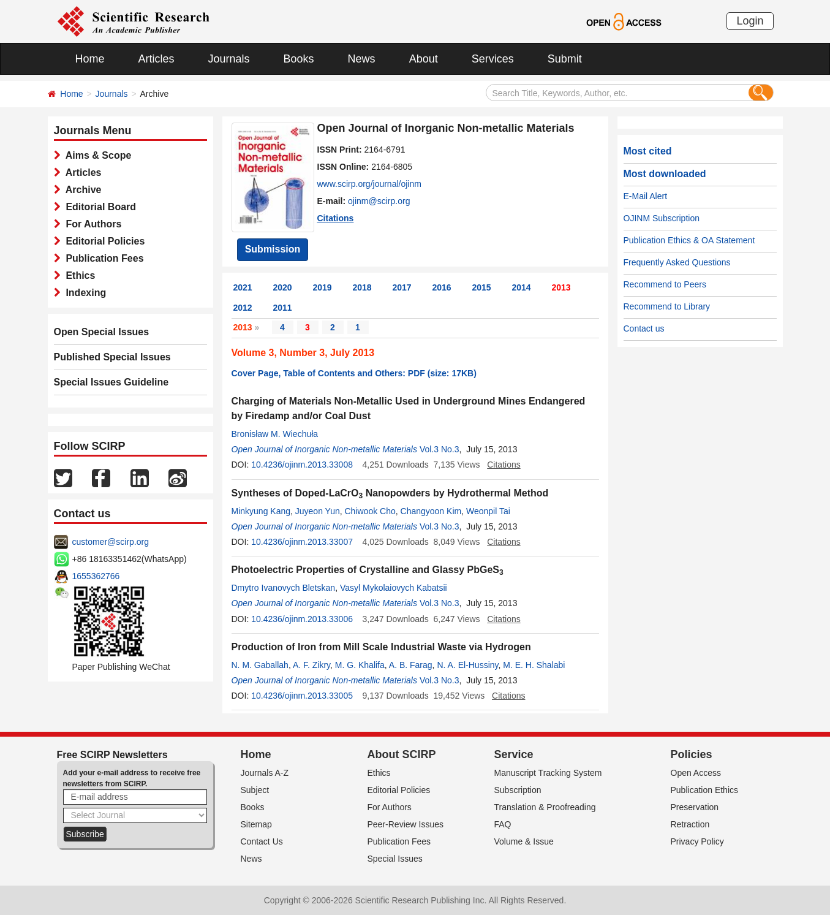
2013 (561, 287)
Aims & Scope (96, 155)
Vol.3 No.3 (439, 449)
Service (514, 754)
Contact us (644, 328)
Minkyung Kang (261, 511)
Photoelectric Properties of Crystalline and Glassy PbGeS (368, 569)
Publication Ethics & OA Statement (689, 240)
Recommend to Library (667, 306)
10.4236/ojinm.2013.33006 (302, 619)
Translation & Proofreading (545, 807)
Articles (156, 59)
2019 (322, 287)
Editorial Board (99, 207)
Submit (565, 59)
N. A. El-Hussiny (467, 665)
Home (90, 59)
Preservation (695, 807)
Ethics (78, 275)
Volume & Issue (524, 841)
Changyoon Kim (431, 511)
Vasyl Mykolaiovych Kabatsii (393, 588)
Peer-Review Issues (406, 824)
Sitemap (256, 824)
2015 (481, 287)
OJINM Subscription (662, 218)
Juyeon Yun (317, 511)
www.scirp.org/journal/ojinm (369, 184)
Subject (255, 790)
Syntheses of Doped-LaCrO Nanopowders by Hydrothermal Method (390, 493)
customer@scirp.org (110, 542)
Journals (229, 59)
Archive (81, 189)
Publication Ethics (705, 790)
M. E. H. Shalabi (534, 665)
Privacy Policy (697, 841)
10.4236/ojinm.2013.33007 (302, 542)
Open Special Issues (101, 332)
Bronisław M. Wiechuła (275, 434)
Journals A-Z (265, 773)
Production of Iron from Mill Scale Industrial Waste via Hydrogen (381, 647)
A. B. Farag (410, 665)
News (361, 59)
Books (299, 59)
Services (493, 59)
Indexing (84, 292)
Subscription (517, 790)
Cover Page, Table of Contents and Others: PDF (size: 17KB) (354, 373)
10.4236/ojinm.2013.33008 (302, 464)
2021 (242, 287)
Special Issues (395, 859)
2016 (441, 287)
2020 (282, 287)
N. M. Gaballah (260, 665)
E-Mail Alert (646, 196)
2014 (521, 287)
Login (749, 21)
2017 (402, 287)
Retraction (690, 824)
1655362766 (96, 576)
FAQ (502, 824)
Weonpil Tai (488, 511)
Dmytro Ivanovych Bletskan (284, 588)
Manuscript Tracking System (548, 773)
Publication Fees (102, 258)
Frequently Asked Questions (677, 262)
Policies (691, 754)
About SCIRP (402, 754)
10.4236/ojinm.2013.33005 (302, 695)
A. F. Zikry (311, 665)
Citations (335, 218)
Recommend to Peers (665, 284)
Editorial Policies (103, 241)
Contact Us (262, 841)
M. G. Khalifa (360, 665)
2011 (282, 308)
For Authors (91, 224)
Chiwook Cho (370, 511)
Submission (273, 249)
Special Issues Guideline (111, 382)
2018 (362, 287)
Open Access (696, 773)
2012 (242, 308)
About (423, 59)
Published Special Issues (112, 357)
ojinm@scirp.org (379, 201)
